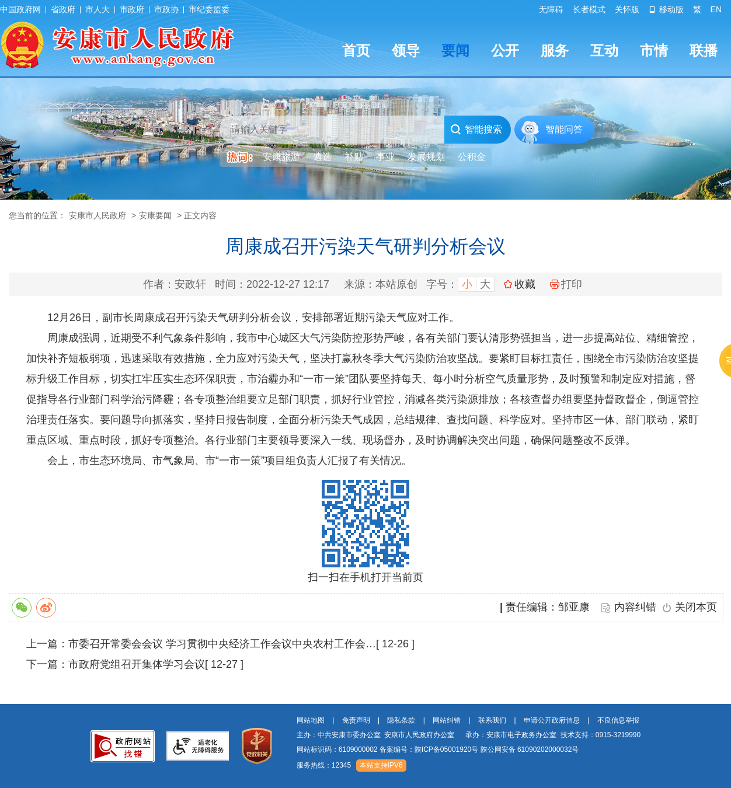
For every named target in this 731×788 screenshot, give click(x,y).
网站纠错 (447, 720)
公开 (505, 50)
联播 (704, 50)
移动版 (666, 9)
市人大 (97, 9)
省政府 (63, 9)
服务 (555, 50)
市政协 (166, 9)
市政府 (132, 9)
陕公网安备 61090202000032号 (530, 749)
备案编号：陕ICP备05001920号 (429, 749)
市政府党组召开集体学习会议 (136, 664)
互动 (604, 50)
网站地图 (311, 720)
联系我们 (492, 720)
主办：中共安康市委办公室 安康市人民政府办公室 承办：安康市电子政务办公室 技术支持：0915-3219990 (469, 735)
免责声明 (356, 720)
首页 (356, 50)
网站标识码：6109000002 (438, 749)
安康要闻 (155, 215)
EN (716, 9)
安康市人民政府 (97, 215)
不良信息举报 (618, 720)
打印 (566, 284)
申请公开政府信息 (552, 720)
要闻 (455, 50)
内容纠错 (635, 607)
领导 (406, 50)
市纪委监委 (209, 9)
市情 (654, 50)
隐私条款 (401, 720)
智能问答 (564, 129)
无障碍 (551, 9)
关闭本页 (696, 607)
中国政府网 (20, 9)
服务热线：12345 (324, 765)
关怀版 (627, 9)
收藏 (524, 284)
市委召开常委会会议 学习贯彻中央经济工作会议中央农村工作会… (222, 644)
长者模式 (589, 9)
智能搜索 (476, 130)
